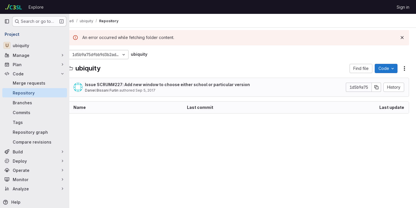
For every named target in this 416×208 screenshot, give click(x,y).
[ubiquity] (34, 45)
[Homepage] (13, 7)
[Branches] (34, 102)
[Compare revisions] (34, 141)
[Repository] (34, 92)
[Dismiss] (402, 37)
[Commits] (34, 112)
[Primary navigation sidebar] (7, 21)
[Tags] (34, 122)
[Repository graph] (34, 132)
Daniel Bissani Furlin (109, 90)
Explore (36, 7)
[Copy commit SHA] (376, 87)
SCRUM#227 (117, 84)
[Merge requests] (34, 83)
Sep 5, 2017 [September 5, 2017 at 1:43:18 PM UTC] (153, 90)
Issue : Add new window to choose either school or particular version (175, 84)
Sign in (403, 7)
